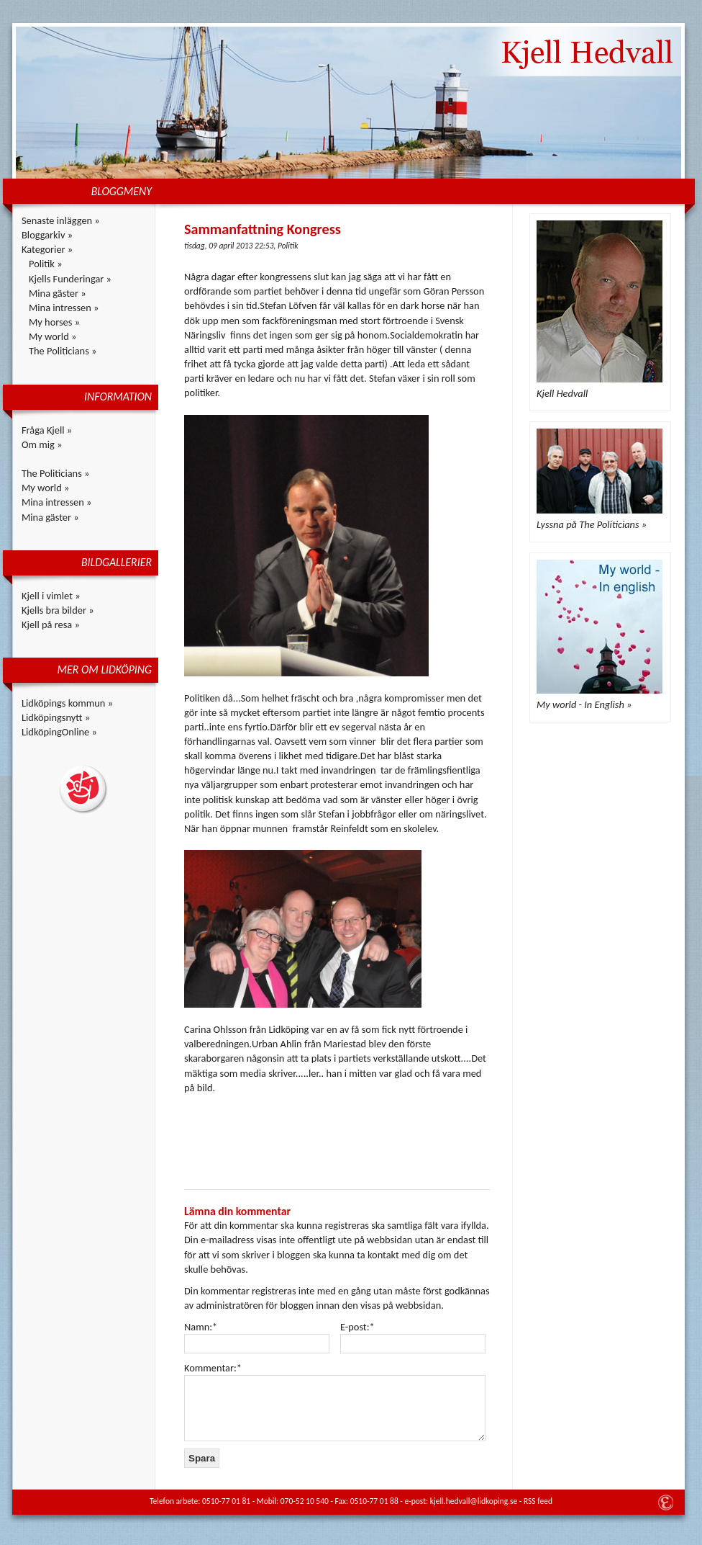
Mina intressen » (64, 307)
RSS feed (538, 1501)
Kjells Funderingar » (70, 278)
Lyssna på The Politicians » (592, 524)
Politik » (46, 263)
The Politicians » (62, 350)
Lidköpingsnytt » (56, 717)
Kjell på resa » (51, 624)
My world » (52, 336)
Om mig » (42, 444)
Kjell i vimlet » (51, 595)
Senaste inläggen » (61, 220)
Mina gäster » (57, 293)
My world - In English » (584, 704)
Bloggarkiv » (47, 234)
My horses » (54, 321)
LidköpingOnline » (59, 731)
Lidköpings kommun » (67, 703)
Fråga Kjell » (47, 430)
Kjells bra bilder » (58, 610)
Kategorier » (47, 249)
